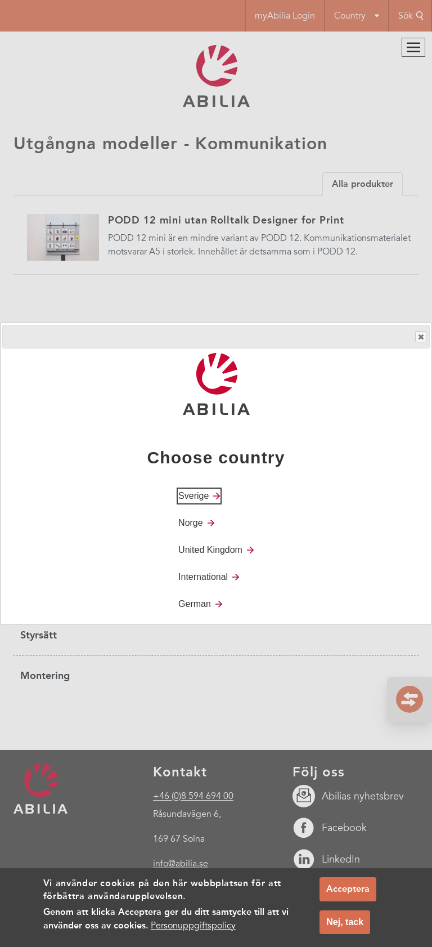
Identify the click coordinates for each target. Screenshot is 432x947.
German (194, 604)
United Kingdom (210, 550)
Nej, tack (344, 925)
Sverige (193, 496)
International (203, 577)
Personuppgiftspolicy (193, 929)
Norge (190, 523)
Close (420, 337)
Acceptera (348, 892)
